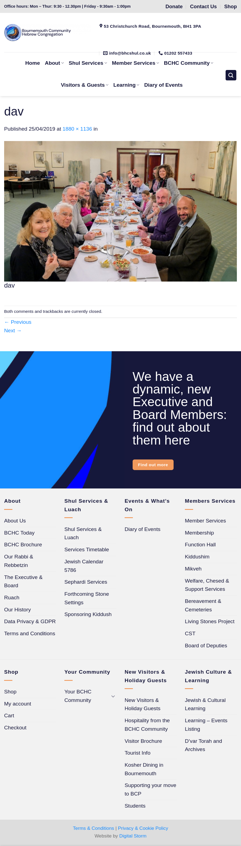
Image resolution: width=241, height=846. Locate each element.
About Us (15, 521)
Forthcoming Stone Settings (86, 598)
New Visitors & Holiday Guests (142, 704)
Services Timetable (86, 549)
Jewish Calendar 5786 (83, 566)
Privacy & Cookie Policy (143, 828)
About (54, 63)
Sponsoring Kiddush (88, 614)
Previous (17, 322)
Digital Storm (133, 836)
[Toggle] (113, 696)
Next (13, 330)
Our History (17, 609)
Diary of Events (163, 85)
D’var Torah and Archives (203, 745)
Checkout (15, 727)
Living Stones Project (209, 621)
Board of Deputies (206, 645)
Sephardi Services (85, 582)
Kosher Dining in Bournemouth (144, 769)
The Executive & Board (23, 581)
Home (32, 63)
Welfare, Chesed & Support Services (207, 585)
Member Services (205, 521)
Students (135, 806)
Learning (126, 85)
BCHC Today (19, 533)
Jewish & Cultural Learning (205, 704)
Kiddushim (197, 557)
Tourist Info (137, 753)
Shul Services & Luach (83, 533)
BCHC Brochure (23, 544)
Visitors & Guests (84, 85)
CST (190, 633)
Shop (10, 692)
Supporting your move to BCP (150, 789)
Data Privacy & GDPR (30, 621)
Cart (9, 715)
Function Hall (200, 544)
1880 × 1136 (77, 129)
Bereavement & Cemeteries (203, 605)
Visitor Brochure (143, 741)
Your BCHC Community (77, 696)
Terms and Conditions (29, 633)
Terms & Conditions (93, 828)
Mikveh (193, 569)
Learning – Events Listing (206, 725)
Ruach (11, 597)
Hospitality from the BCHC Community (147, 725)
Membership (199, 533)
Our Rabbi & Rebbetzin (18, 561)
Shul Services (88, 63)
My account (17, 704)
